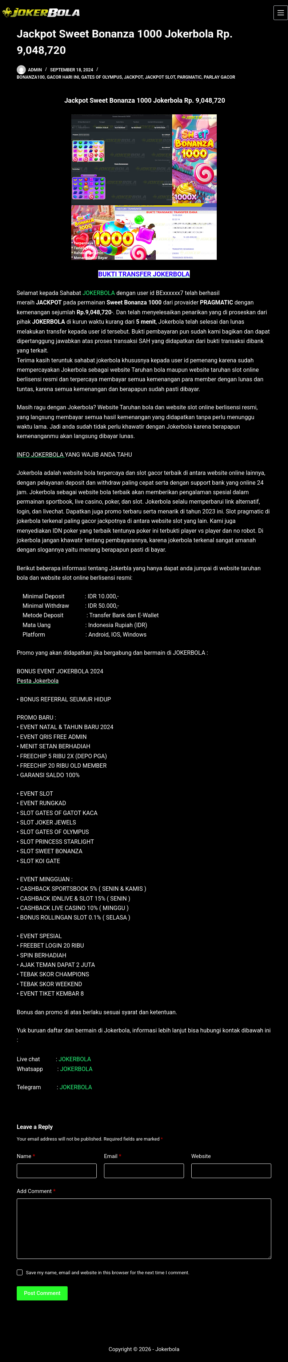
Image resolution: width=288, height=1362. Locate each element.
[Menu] (280, 12)
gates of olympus (101, 77)
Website (201, 1156)
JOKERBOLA (99, 293)
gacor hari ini (63, 77)
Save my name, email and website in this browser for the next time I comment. (107, 1272)
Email (112, 1156)
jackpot (133, 77)
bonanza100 (31, 77)
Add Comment (36, 1191)
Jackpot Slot (160, 77)
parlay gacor (219, 77)
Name (26, 1156)
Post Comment (42, 1293)
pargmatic (189, 77)
